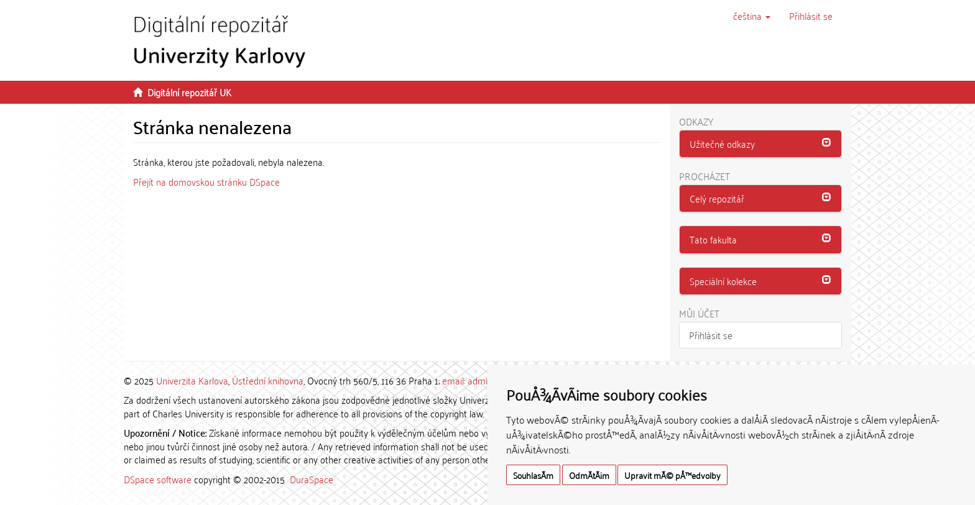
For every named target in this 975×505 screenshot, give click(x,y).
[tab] (761, 144)
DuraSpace (311, 479)
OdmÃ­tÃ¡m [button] (589, 475)
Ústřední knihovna (267, 380)
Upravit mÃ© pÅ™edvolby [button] (672, 475)
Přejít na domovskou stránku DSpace (206, 181)
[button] (752, 15)
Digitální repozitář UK (189, 92)
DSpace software (158, 479)
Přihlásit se (710, 334)
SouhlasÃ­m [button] (533, 475)
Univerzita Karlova (192, 380)
